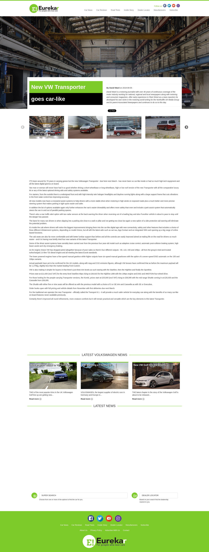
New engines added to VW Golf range (52, 365)
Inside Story (129, 10)
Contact (126, 530)
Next (186, 127)
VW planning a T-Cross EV (97, 365)
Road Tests (115, 10)
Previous (23, 127)
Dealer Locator (144, 10)
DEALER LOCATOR (150, 495)
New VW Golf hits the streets (150, 365)
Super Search (49, 495)
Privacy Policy (96, 530)
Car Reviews (101, 10)
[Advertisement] (104, 161)
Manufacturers (160, 10)
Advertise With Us (112, 530)
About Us (83, 530)
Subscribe (174, 10)
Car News (88, 10)
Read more (35, 399)
